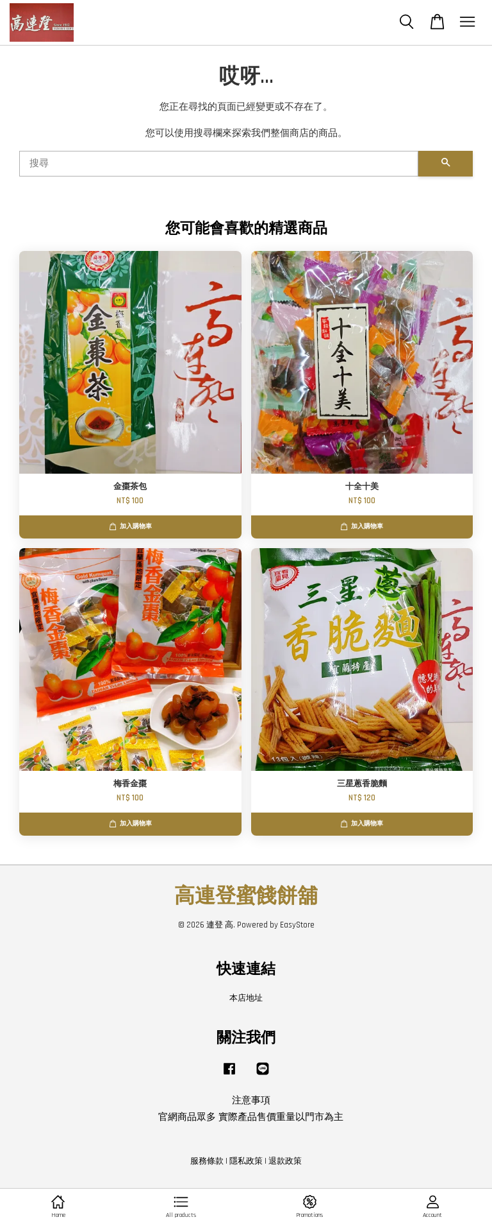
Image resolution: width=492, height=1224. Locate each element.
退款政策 (285, 1161)
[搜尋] (218, 164)
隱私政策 (246, 1161)
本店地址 (246, 998)
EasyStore (297, 925)
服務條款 (207, 1161)
